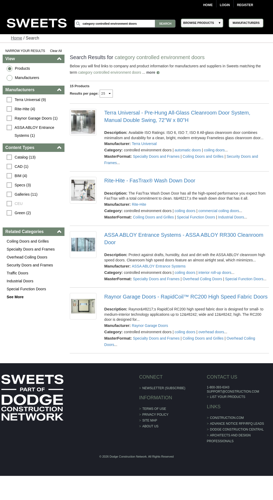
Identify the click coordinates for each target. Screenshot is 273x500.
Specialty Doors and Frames (31, 249)
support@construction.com (233, 391)
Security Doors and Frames (30, 265)
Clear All (56, 51)
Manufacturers (27, 78)
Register (245, 5)
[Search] (125, 24)
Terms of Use (154, 409)
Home (208, 5)
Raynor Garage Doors (150, 325)
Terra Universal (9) (30, 100)
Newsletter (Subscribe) (164, 388)
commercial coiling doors (218, 211)
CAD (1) (21, 166)
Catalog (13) (25, 157)
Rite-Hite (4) (25, 109)
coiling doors (214, 150)
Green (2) (23, 213)
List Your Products (228, 397)
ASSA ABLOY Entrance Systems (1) (35, 131)
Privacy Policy (155, 414)
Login (225, 5)
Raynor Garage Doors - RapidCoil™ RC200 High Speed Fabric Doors (186, 297)
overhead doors (211, 332)
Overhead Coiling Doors (27, 257)
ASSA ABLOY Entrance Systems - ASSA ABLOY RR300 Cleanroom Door (183, 238)
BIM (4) (21, 176)
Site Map (149, 420)
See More (15, 297)
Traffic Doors (17, 273)
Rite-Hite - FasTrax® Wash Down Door (149, 180)
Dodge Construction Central (237, 429)
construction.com (227, 418)
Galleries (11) (26, 194)
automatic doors (188, 150)
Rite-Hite (139, 204)
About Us (150, 426)
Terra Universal (144, 144)
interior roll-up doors (215, 272)
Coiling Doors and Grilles (28, 241)
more (150, 72)
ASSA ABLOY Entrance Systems (159, 266)
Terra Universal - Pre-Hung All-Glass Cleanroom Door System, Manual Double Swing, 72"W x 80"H (177, 116)
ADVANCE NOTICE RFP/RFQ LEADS (237, 424)
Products (22, 68)
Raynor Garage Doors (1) (36, 118)
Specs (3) (23, 185)
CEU (18, 203)
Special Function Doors (26, 289)
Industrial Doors (20, 281)
